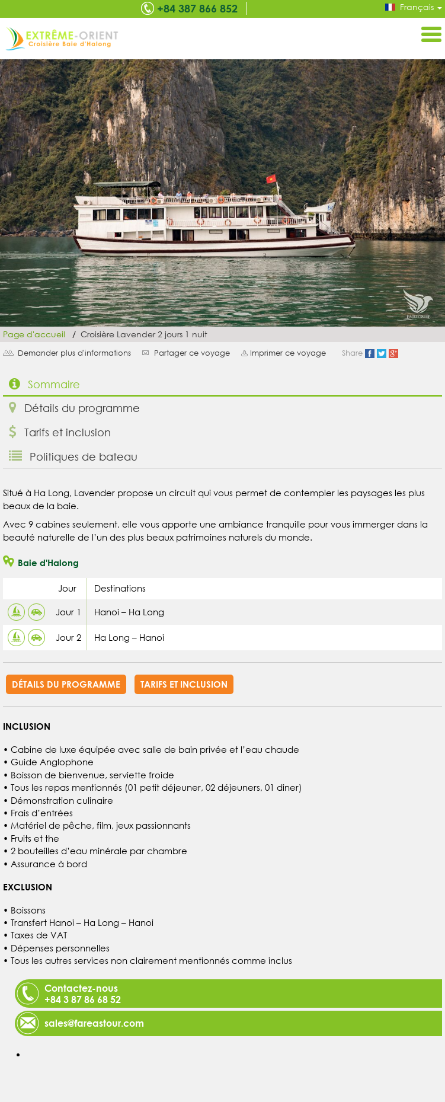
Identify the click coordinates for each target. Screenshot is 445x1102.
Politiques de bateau (73, 456)
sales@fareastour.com (94, 1022)
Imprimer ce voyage (288, 353)
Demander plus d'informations (74, 353)
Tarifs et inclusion (60, 432)
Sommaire (44, 384)
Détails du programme (74, 407)
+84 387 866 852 (197, 8)
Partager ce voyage (192, 353)
